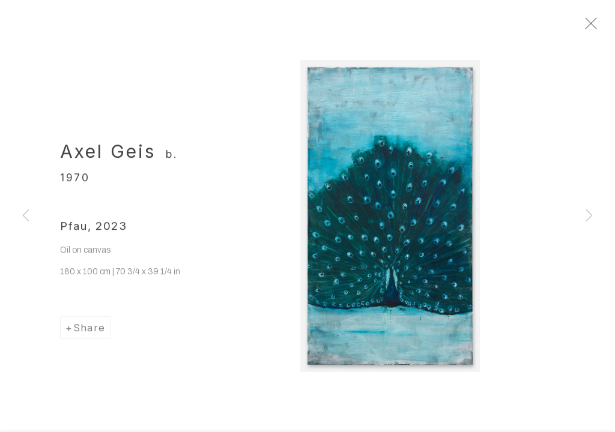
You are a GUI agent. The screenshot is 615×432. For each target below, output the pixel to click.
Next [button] (589, 216)
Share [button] (89, 334)
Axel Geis (108, 157)
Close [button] (605, 27)
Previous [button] (26, 216)
